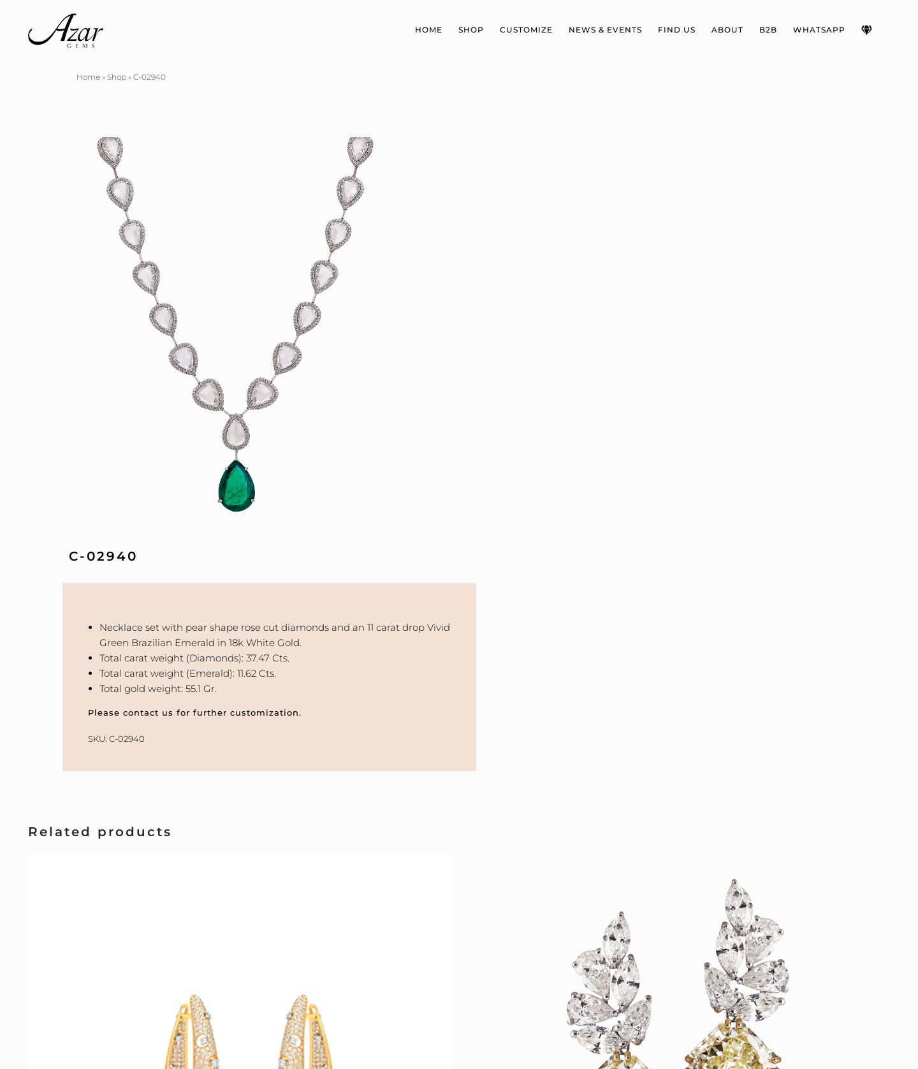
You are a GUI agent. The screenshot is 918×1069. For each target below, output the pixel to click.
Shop (116, 77)
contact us (148, 712)
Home (88, 77)
